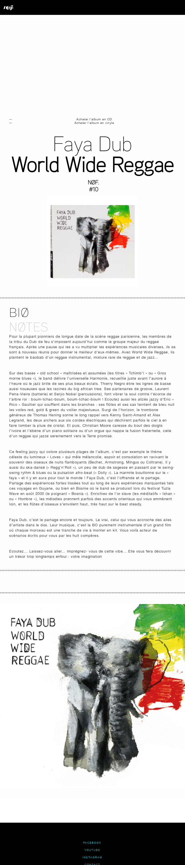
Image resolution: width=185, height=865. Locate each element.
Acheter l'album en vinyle (94, 122)
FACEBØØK (92, 842)
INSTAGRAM (92, 857)
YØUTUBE (92, 850)
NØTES (29, 326)
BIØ (19, 312)
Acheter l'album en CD (94, 119)
